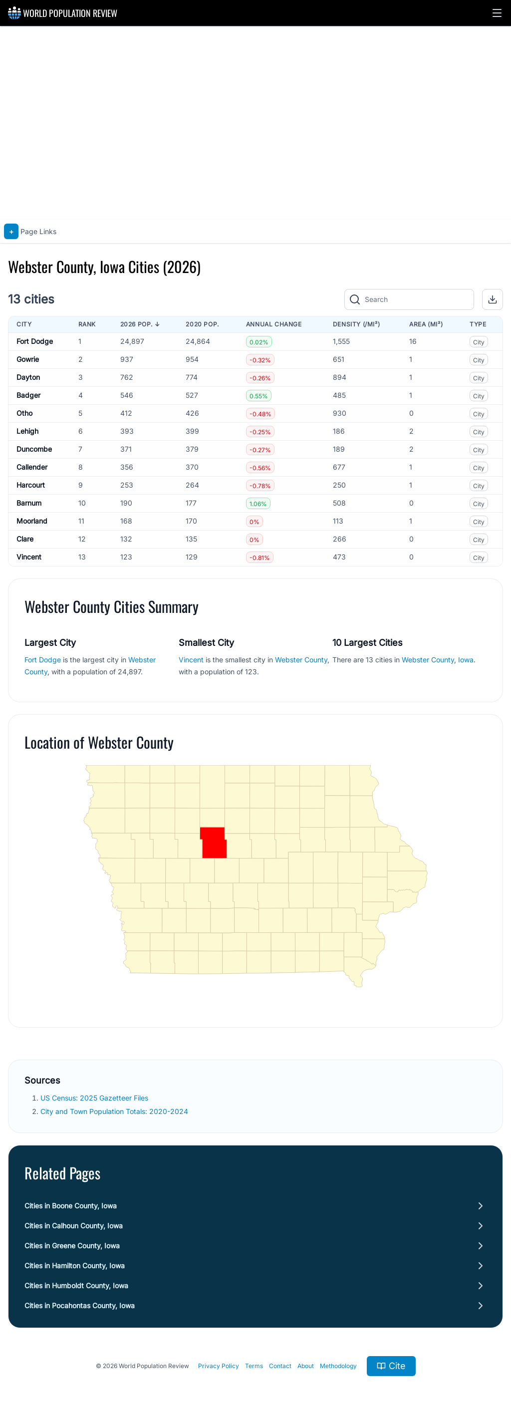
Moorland (31, 521)
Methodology (338, 1366)
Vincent (28, 557)
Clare (24, 539)
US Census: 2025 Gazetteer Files (95, 1098)
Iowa (466, 659)
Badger (28, 395)
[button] (497, 13)
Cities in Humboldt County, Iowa (76, 1285)
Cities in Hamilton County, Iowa (74, 1265)
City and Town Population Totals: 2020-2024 (115, 1111)
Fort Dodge (34, 341)
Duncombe (34, 449)
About (305, 1366)
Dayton (28, 377)
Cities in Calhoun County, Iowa (73, 1225)
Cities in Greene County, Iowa (72, 1245)
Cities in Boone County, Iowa (70, 1205)
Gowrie (27, 359)
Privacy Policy (218, 1366)
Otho (24, 413)
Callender (31, 467)
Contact (280, 1366)
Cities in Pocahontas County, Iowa (79, 1305)
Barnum (28, 503)
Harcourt (30, 485)
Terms (254, 1366)
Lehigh (27, 431)
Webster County (301, 659)
